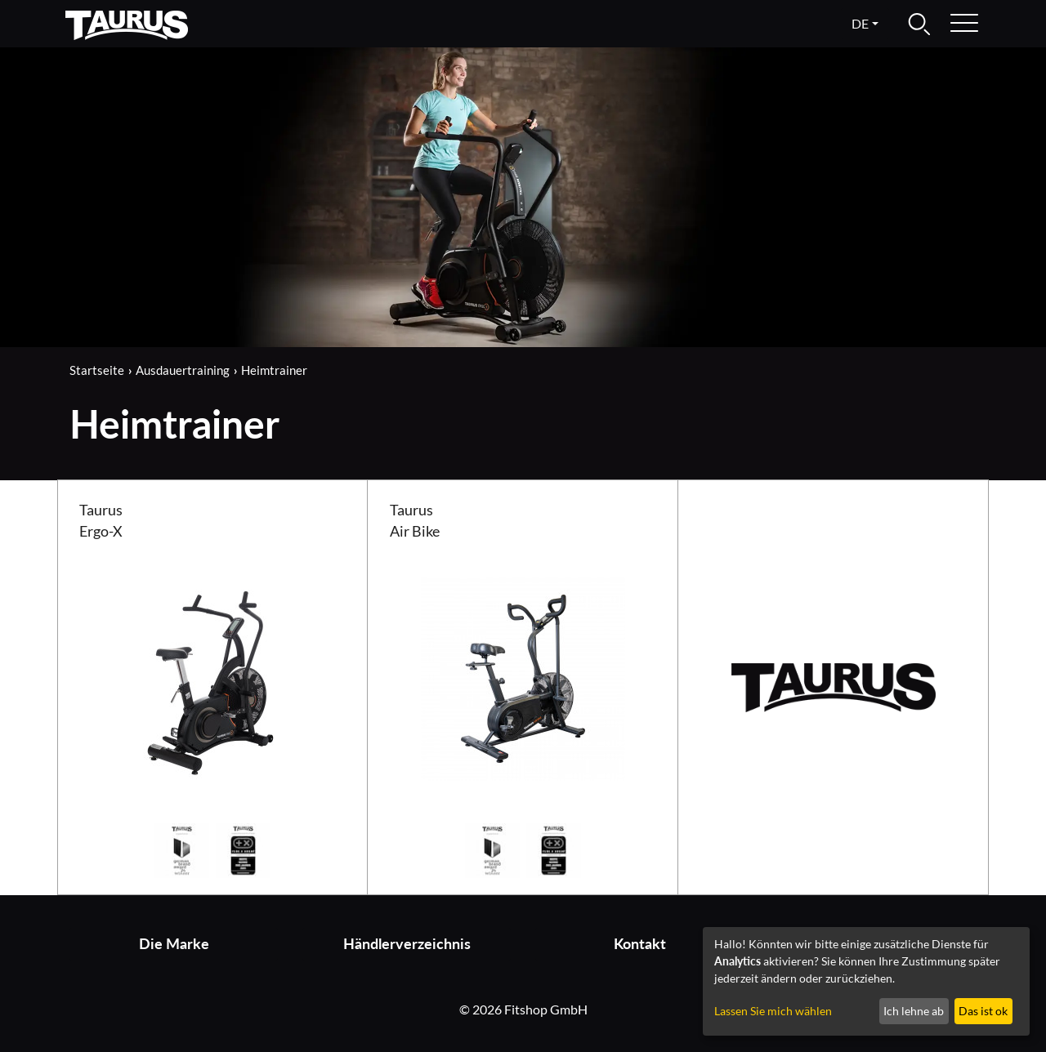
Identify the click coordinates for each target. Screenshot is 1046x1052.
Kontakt (640, 943)
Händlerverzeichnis (407, 943)
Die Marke (174, 943)
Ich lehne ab (913, 1011)
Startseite (96, 370)
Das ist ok (983, 1011)
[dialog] (866, 981)
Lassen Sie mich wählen (773, 1011)
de (860, 23)
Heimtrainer (274, 370)
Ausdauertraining (183, 370)
